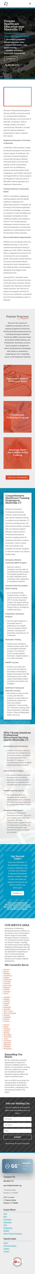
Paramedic (8, 1219)
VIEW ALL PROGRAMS (17, 477)
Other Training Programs (13, 1234)
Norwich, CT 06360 (11, 1203)
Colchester (8, 980)
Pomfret (6, 1019)
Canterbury (8, 976)
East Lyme (7, 986)
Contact (6, 1251)
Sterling (6, 1033)
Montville (7, 1009)
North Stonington (10, 1013)
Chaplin (6, 978)
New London (8, 1011)
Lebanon (7, 1001)
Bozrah (6, 972)
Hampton (7, 997)
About (6, 1243)
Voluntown (7, 1041)
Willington (7, 1045)
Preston (6, 1021)
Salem (6, 1027)
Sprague (7, 1031)
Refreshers (8, 1222)
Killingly (6, 999)
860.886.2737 (13, 65)
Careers (7, 1249)
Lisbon (6, 1005)
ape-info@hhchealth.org (12, 1185)
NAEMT (6, 1231)
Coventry (7, 984)
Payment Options (10, 1246)
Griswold (7, 992)
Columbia (7, 982)
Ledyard (7, 1003)
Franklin (7, 990)
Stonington (8, 1035)
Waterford (7, 1043)
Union (6, 1039)
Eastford (7, 988)
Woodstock (8, 1049)
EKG (5, 1225)
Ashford (6, 970)
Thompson (7, 1037)
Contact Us (10, 59)
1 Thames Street (10, 1200)
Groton (6, 993)
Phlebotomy (8, 1228)
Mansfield (7, 1007)
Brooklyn (7, 974)
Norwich (7, 1015)
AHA (5, 1214)
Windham (7, 1047)
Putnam (6, 1025)
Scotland (7, 1029)
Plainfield (7, 1017)
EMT (5, 1217)
